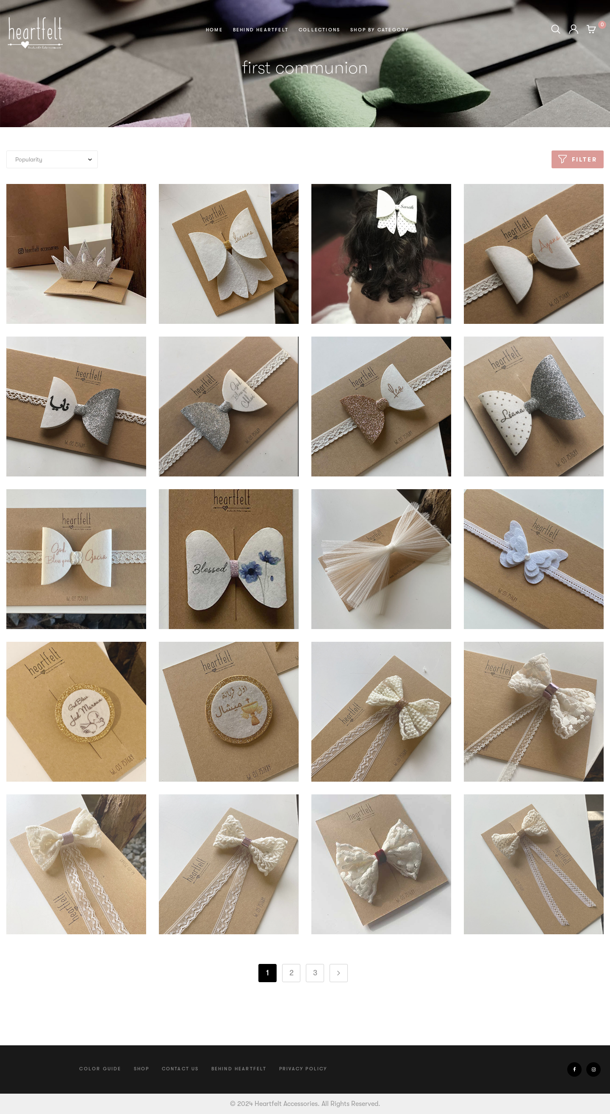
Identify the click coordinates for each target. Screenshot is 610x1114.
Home (214, 30)
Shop (142, 1069)
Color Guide (100, 1069)
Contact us (180, 1069)
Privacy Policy (303, 1069)
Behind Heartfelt (260, 30)
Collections (319, 30)
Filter (584, 159)
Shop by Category (379, 30)
